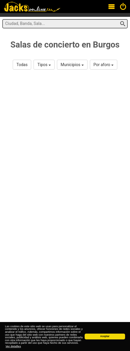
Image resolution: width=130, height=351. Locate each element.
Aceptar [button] (104, 336)
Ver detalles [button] (13, 346)
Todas (21, 64)
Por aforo (104, 64)
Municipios (72, 64)
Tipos (44, 64)
